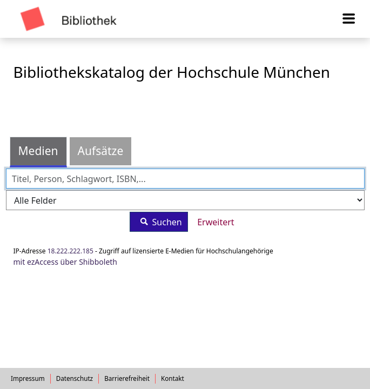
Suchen (158, 222)
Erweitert (215, 222)
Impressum (28, 378)
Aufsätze (101, 150)
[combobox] (185, 179)
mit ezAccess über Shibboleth (66, 262)
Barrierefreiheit (127, 378)
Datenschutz (74, 378)
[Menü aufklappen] (349, 18)
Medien (38, 150)
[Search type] (185, 200)
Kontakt (172, 378)
